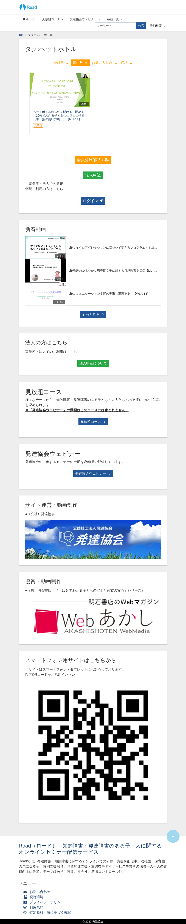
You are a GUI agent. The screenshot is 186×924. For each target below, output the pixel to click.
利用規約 (34, 907)
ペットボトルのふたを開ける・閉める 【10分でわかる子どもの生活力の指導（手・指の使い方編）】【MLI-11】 (59, 115)
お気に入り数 (104, 63)
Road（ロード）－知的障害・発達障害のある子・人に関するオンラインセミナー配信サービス (90, 849)
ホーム (28, 19)
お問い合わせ (37, 892)
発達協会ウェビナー (85, 19)
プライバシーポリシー (44, 902)
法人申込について (93, 363)
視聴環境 (34, 897)
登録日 (61, 63)
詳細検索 (158, 25)
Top (21, 35)
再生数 (80, 63)
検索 (141, 25)
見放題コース (52, 19)
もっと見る (92, 314)
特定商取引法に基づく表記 (48, 912)
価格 (126, 63)
